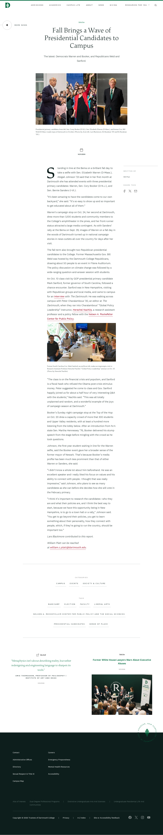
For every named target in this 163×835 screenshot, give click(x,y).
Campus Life (73, 5)
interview (59, 296)
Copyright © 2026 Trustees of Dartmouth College (34, 818)
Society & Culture (94, 583)
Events (74, 583)
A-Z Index (81, 818)
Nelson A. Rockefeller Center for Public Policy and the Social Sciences (79, 614)
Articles (81, 22)
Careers (51, 752)
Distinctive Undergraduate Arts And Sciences (87, 801)
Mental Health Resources (59, 767)
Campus (60, 583)
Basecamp (54, 604)
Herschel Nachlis (82, 309)
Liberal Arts (102, 604)
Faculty (85, 604)
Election (70, 604)
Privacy (66, 818)
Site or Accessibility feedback (107, 818)
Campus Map (18, 781)
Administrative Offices (22, 759)
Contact (16, 752)
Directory (17, 767)
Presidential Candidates (69, 624)
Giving (113, 5)
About (89, 5)
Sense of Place (99, 624)
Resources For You (137, 5)
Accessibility (53, 774)
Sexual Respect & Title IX (23, 774)
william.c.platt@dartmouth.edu (68, 547)
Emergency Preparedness (59, 759)
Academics (55, 5)
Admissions (37, 5)
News (101, 5)
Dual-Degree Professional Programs (44, 801)
